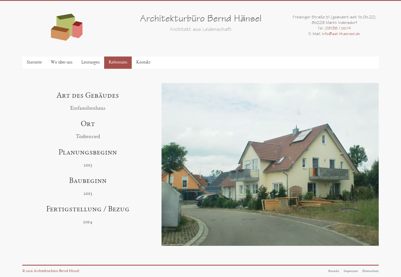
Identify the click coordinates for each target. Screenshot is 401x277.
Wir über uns (61, 62)
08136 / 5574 (338, 28)
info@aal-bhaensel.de (341, 34)
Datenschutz (370, 271)
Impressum (351, 271)
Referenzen (118, 62)
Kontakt (143, 62)
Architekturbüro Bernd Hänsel (200, 19)
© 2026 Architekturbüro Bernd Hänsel (50, 271)
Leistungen (90, 62)
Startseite (34, 62)
